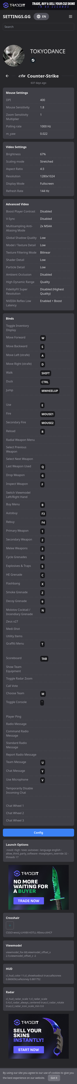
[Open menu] (70, 16)
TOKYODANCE (48, 51)
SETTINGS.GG (17, 16)
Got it (54, 1078)
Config (38, 833)
